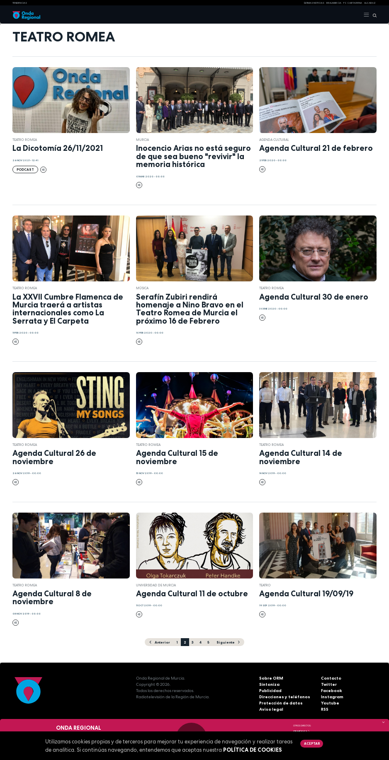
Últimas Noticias (314, 3)
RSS (324, 709)
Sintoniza (269, 684)
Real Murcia (333, 3)
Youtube (330, 703)
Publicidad (270, 690)
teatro (265, 585)
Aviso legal (271, 709)
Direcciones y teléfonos (284, 696)
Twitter (329, 684)
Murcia (142, 140)
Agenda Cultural (274, 140)
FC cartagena (352, 3)
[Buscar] (373, 15)
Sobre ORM (271, 678)
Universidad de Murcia (156, 585)
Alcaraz (370, 3)
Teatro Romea (24, 140)
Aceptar (312, 743)
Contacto (331, 678)
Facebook (331, 690)
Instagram (332, 696)
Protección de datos (281, 703)
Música (142, 288)
